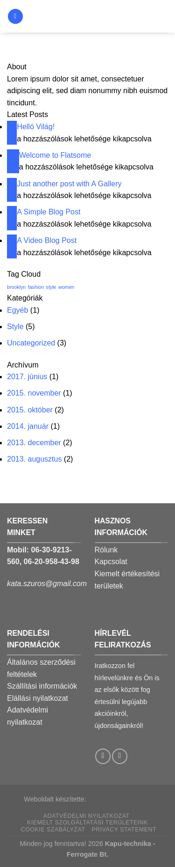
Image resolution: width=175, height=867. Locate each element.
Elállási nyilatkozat (37, 698)
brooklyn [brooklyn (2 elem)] (16, 287)
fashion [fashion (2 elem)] (36, 287)
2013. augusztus (34, 459)
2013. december (34, 443)
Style (15, 327)
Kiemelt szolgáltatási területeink (87, 822)
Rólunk (106, 550)
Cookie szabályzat (53, 829)
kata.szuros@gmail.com (47, 584)
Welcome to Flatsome (55, 155)
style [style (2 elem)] (51, 287)
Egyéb (17, 310)
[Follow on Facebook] (103, 756)
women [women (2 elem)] (66, 287)
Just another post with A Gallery (69, 184)
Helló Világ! (36, 127)
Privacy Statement (123, 829)
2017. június (27, 377)
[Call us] (119, 756)
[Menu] (15, 16)
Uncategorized (31, 343)
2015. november (34, 393)
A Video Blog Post (47, 240)
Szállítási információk (42, 686)
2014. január (28, 426)
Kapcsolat (111, 562)
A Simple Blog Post (48, 212)
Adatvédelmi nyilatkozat (86, 816)
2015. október (30, 410)
